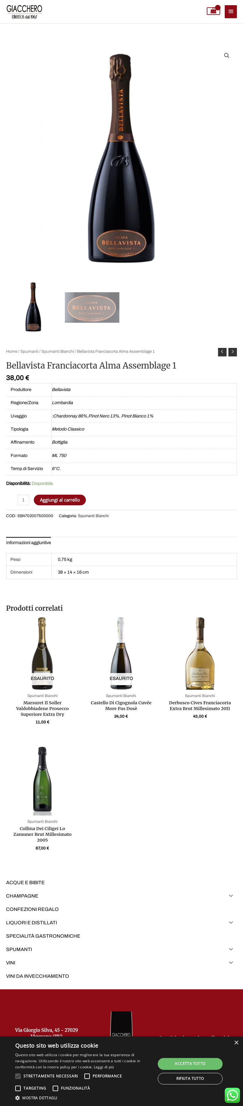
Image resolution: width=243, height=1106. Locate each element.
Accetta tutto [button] (190, 1063)
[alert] (121, 1071)
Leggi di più (104, 1067)
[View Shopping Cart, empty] (213, 11)
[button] (226, 55)
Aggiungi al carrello (60, 500)
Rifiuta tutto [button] (190, 1078)
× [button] (236, 1043)
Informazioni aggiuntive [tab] (28, 542)
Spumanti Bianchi (57, 351)
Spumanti (29, 351)
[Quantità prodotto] (23, 500)
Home (11, 351)
